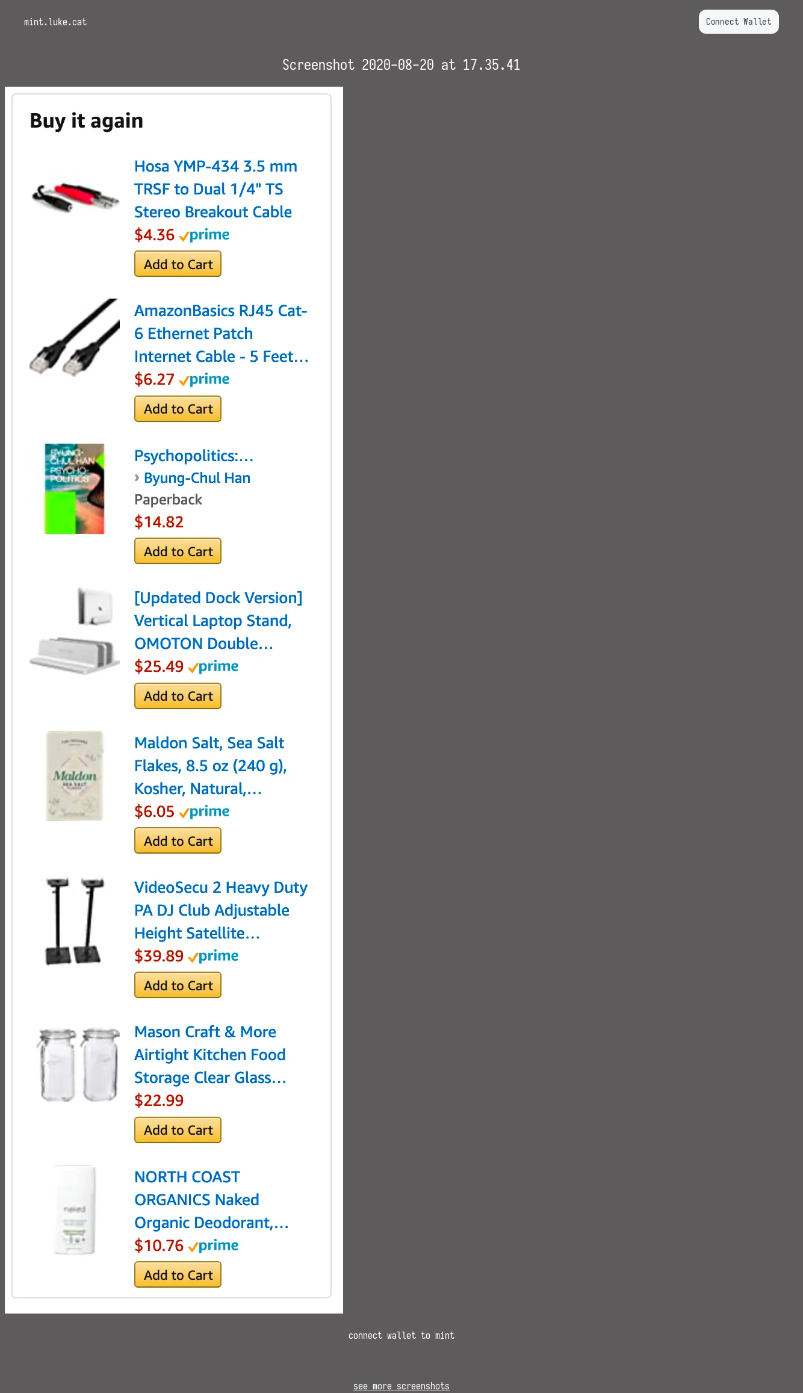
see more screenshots (401, 1386)
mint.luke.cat (55, 22)
